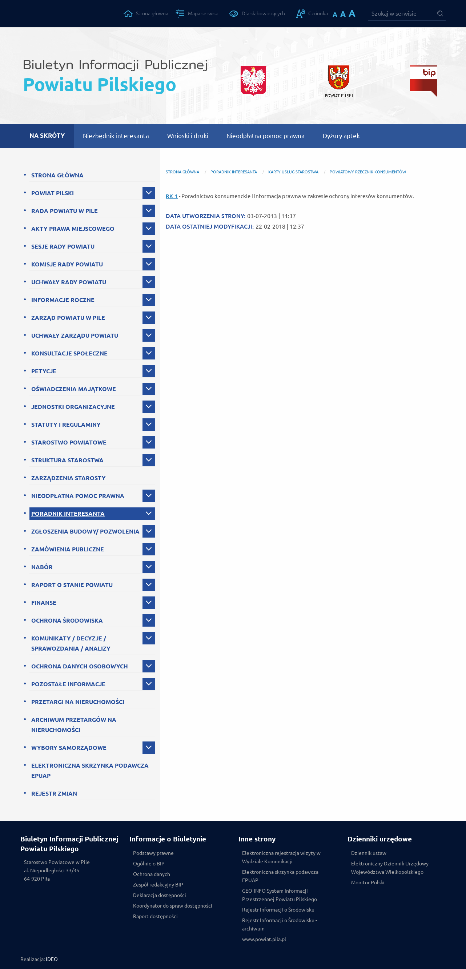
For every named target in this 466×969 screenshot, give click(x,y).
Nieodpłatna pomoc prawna (265, 135)
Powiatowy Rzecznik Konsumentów (368, 172)
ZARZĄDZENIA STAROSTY (68, 478)
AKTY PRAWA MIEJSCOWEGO (73, 228)
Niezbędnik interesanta (116, 135)
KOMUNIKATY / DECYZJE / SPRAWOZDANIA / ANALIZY (71, 643)
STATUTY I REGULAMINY (66, 424)
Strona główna (182, 172)
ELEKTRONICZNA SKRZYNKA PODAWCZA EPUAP (90, 770)
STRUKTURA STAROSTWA (67, 460)
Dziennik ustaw (368, 853)
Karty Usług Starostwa (293, 172)
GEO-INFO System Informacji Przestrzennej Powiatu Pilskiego (279, 895)
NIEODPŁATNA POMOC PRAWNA (77, 495)
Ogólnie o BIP (149, 864)
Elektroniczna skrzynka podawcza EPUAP (280, 876)
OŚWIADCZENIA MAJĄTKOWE (73, 389)
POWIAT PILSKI (52, 193)
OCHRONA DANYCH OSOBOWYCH (79, 666)
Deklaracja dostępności (159, 895)
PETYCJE (43, 371)
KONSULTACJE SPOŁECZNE (69, 353)
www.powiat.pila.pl (264, 939)
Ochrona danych (151, 874)
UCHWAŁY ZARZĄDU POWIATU (74, 335)
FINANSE (43, 602)
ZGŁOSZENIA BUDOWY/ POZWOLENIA (85, 531)
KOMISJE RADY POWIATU (67, 264)
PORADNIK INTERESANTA (68, 513)
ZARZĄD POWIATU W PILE (68, 317)
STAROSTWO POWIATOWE (69, 442)
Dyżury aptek (341, 135)
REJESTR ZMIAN (54, 793)
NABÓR (42, 567)
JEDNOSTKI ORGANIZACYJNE (73, 406)
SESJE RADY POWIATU (63, 246)
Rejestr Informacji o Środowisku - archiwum (279, 924)
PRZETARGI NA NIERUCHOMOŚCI (77, 702)
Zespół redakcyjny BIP (158, 885)
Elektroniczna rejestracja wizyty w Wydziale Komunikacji (281, 857)
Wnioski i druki (187, 135)
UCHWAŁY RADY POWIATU (68, 282)
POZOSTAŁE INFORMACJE (68, 684)
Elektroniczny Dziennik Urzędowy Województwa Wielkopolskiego (390, 868)
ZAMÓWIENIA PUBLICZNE (67, 549)
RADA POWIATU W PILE (64, 211)
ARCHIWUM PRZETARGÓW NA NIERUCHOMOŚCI (73, 724)
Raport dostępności (155, 916)
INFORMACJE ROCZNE (63, 300)
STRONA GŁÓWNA (57, 175)
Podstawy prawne (153, 853)
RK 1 (172, 196)
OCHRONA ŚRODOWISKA (67, 620)
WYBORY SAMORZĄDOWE (69, 747)
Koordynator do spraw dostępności (172, 906)
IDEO (52, 959)
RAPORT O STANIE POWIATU (72, 585)
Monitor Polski (368, 882)
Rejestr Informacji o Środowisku (278, 910)
